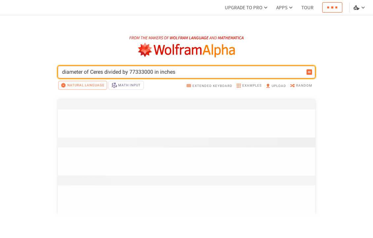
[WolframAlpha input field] (182, 72)
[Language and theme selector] (359, 7)
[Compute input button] (309, 72)
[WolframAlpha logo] (186, 50)
